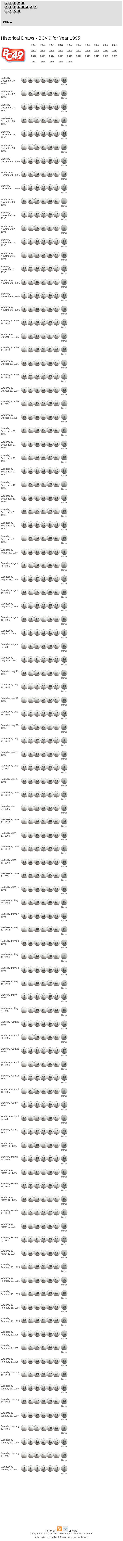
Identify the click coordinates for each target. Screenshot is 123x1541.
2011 (114, 50)
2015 (60, 56)
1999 (96, 45)
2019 (96, 56)
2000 (105, 45)
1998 (87, 45)
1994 (51, 45)
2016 (69, 56)
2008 (87, 50)
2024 (51, 61)
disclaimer (82, 1537)
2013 (42, 56)
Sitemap (73, 1530)
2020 (105, 56)
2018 (87, 56)
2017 (78, 56)
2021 (114, 56)
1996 (69, 45)
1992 (33, 45)
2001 (114, 45)
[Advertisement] (102, 92)
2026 (69, 61)
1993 (42, 45)
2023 (42, 61)
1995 (60, 45)
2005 (60, 50)
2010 (105, 50)
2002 (33, 50)
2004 (51, 50)
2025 (60, 61)
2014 (51, 56)
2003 (42, 50)
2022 (33, 61)
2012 (33, 56)
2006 (69, 50)
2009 (96, 50)
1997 (78, 45)
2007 (78, 50)
